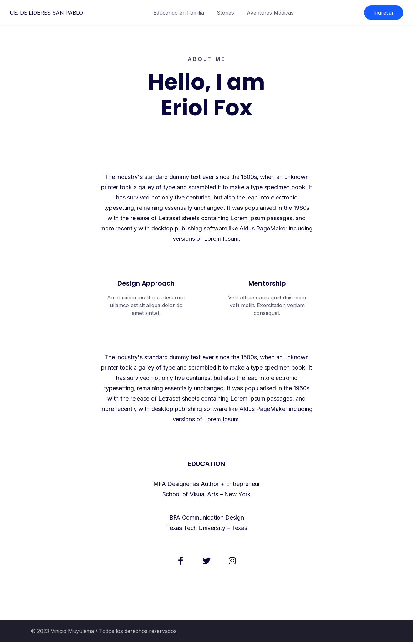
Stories (225, 12)
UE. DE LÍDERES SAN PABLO (46, 12)
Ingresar (383, 12)
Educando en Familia (178, 12)
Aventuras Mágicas (270, 12)
